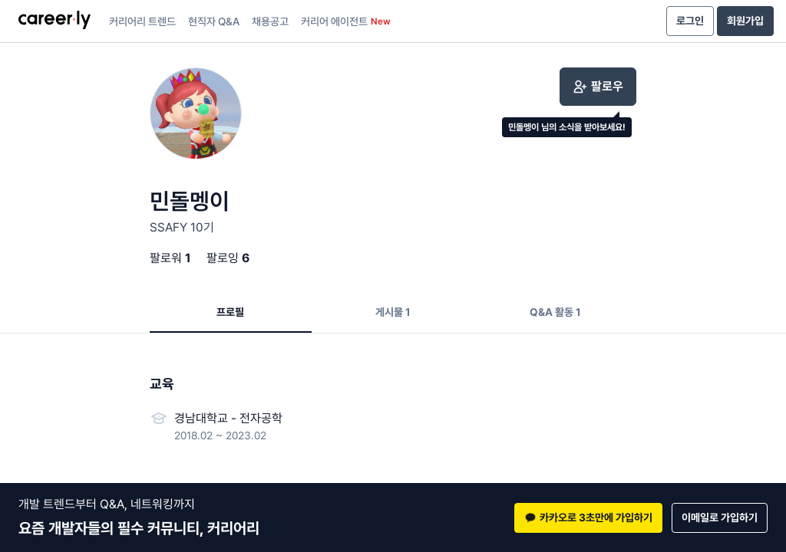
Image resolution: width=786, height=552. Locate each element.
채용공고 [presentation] (270, 21)
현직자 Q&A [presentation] (213, 21)
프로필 (230, 312)
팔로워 (170, 258)
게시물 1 (393, 312)
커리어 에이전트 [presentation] (346, 21)
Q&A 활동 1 (555, 312)
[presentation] (54, 21)
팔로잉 (227, 258)
